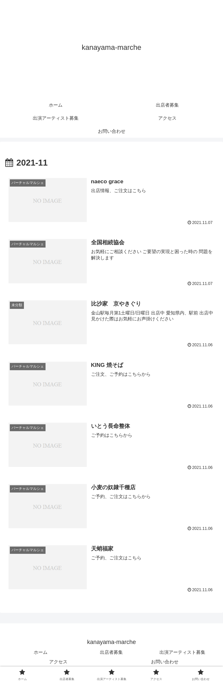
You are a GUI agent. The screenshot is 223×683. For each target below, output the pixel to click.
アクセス (58, 662)
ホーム (40, 652)
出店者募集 (111, 652)
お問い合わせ (164, 662)
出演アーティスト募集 (182, 652)
